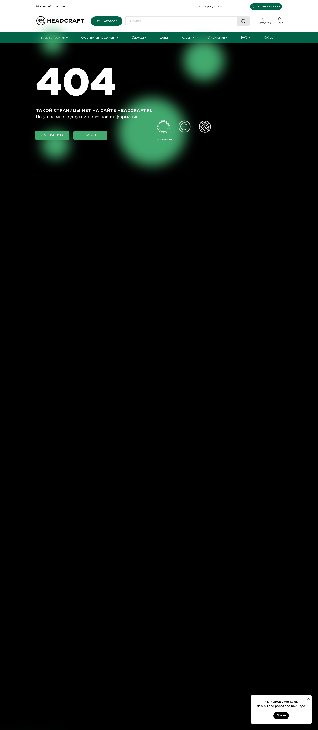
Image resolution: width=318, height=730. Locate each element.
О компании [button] (216, 37)
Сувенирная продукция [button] (98, 37)
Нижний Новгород (52, 6)
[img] (37, 6)
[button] (266, 6)
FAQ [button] (244, 37)
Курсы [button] (186, 37)
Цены (164, 37)
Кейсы (268, 37)
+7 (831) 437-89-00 (215, 7)
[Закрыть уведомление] (308, 698)
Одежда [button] (138, 37)
